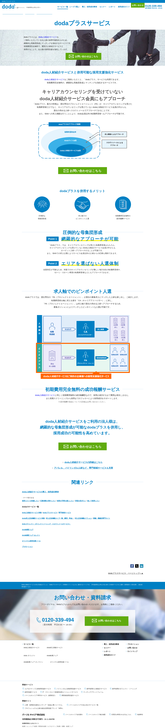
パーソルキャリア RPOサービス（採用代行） (39, 676)
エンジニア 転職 (32, 707)
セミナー (99, 7)
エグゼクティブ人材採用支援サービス (37, 669)
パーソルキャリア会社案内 (72, 695)
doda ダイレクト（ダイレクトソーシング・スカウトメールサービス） (46, 527)
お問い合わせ (135, 7)
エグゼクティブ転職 (54, 707)
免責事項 (139, 695)
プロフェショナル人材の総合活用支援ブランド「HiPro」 (43, 689)
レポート (108, 7)
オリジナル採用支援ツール (31, 544)
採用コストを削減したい (30, 504)
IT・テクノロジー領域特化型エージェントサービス (59, 673)
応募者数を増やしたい (48, 504)
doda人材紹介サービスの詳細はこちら (82, 465)
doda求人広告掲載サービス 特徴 (33, 521)
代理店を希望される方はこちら (120, 695)
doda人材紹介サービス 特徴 (32, 516)
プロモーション (27, 549)
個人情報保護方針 (36, 718)
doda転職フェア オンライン (56, 654)
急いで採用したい (93, 504)
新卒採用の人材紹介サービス (95, 669)
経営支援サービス (30, 673)
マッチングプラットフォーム (92, 673)
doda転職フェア (28, 532)
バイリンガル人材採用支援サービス (67, 669)
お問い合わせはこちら (83, 56)
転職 (23, 707)
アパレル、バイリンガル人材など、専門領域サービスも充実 (82, 471)
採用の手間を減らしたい (65, 504)
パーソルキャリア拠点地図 (95, 695)
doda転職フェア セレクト (31, 538)
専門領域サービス (65, 516)
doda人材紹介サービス (48, 37)
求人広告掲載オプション (83, 521)
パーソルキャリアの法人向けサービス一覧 (82, 686)
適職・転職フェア (67, 707)
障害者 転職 (42, 707)
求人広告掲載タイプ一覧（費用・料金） (60, 521)
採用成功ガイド (120, 7)
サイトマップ (131, 654)
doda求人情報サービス (55, 650)
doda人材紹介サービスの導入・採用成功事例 (40, 495)
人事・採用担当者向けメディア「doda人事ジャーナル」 (43, 686)
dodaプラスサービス (50, 516)
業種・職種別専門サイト (101, 521)
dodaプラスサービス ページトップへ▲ (125, 576)
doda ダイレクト (79, 650)
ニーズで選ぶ (70, 7)
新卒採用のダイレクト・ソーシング (123, 669)
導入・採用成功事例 (85, 7)
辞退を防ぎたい (80, 504)
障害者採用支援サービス (69, 676)
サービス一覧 (58, 7)
